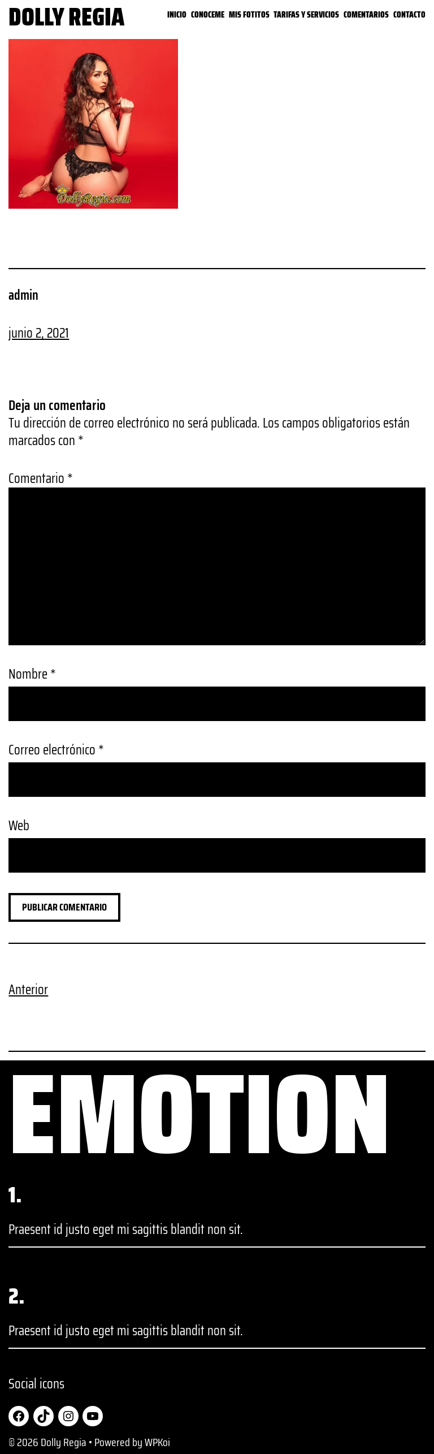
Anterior (28, 989)
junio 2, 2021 (38, 333)
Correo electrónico (56, 750)
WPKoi (157, 1442)
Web (18, 826)
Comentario (40, 478)
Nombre (32, 674)
